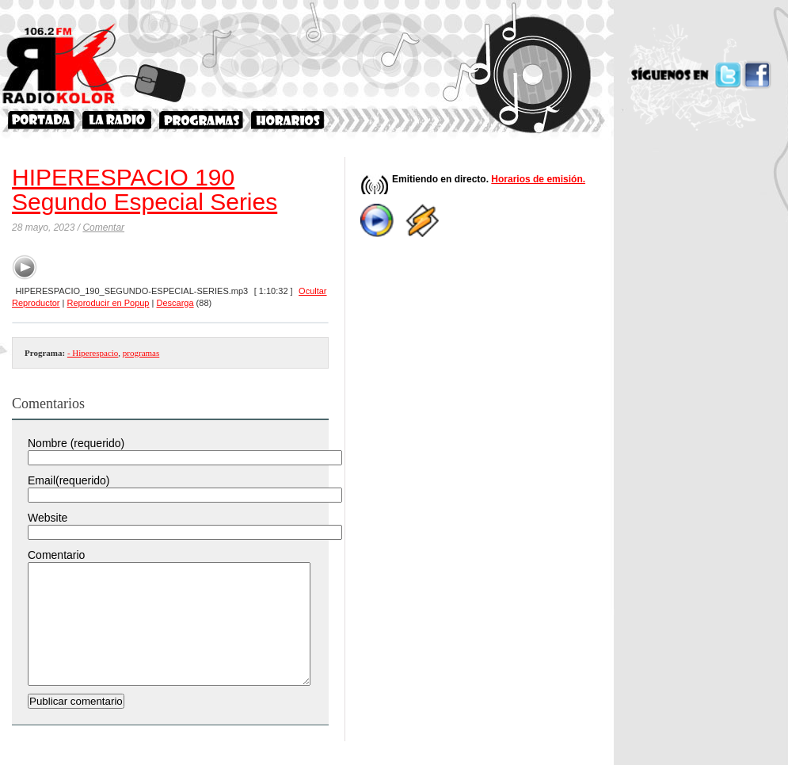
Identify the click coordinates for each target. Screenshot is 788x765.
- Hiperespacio (92, 353)
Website (47, 517)
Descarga (174, 303)
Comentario (56, 555)
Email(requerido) (68, 480)
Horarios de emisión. (538, 179)
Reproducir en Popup (108, 303)
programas (141, 353)
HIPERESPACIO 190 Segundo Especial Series (144, 189)
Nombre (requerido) (76, 443)
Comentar (103, 227)
